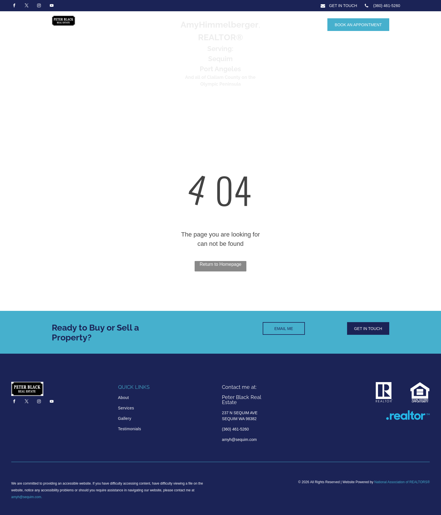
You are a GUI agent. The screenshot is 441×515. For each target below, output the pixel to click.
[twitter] (26, 6)
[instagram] (39, 6)
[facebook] (14, 6)
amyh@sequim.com (26, 497)
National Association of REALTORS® (402, 482)
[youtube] (51, 6)
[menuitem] (142, 398)
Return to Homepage (221, 264)
